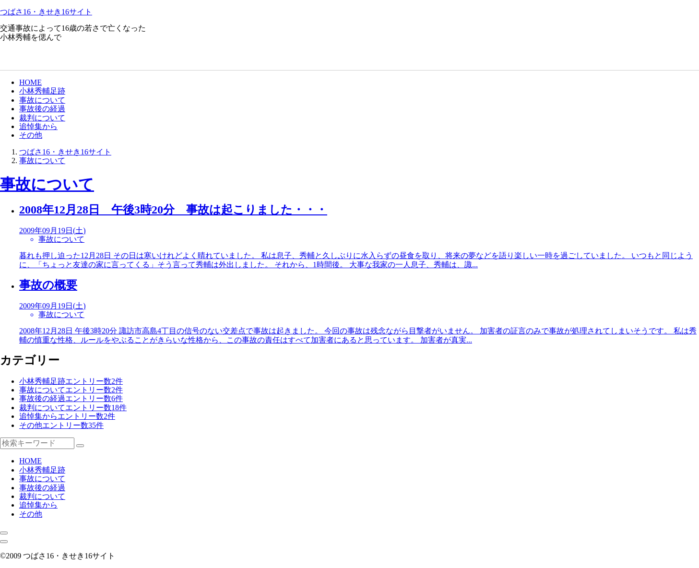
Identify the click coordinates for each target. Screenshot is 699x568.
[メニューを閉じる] (4, 533)
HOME (30, 82)
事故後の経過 (42, 109)
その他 (30, 135)
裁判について (42, 118)
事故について (42, 100)
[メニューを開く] (4, 541)
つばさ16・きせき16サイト (46, 12)
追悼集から (38, 126)
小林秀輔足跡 (42, 91)
